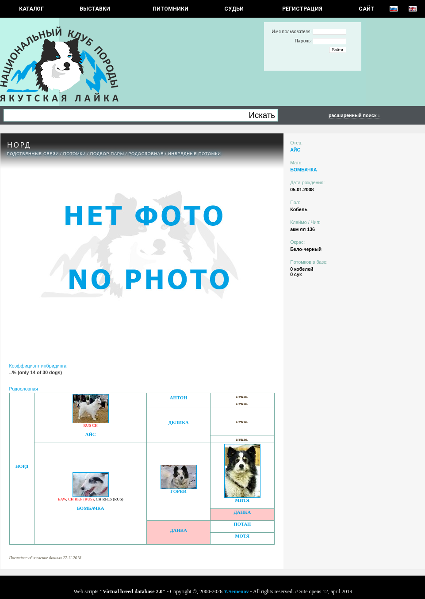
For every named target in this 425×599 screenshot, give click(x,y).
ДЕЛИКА (178, 422)
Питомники (170, 9)
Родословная (146, 154)
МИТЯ (242, 500)
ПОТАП (242, 524)
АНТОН (179, 397)
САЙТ (366, 9)
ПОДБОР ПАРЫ (107, 154)
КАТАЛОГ (31, 9)
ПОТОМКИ (74, 154)
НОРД (21, 466)
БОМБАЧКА (90, 508)
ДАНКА (242, 512)
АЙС (90, 434)
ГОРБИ (178, 491)
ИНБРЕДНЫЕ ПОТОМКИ (194, 154)
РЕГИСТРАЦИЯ (302, 9)
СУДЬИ (234, 9)
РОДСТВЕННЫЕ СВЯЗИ (33, 154)
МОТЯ (242, 536)
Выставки (95, 9)
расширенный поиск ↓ (354, 115)
